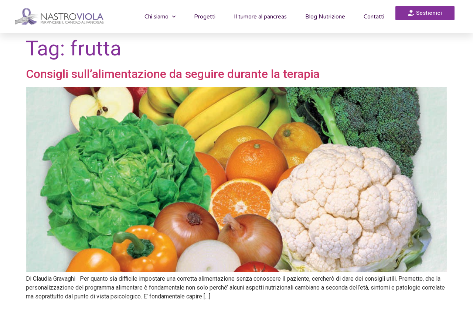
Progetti (204, 16)
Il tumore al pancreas (260, 16)
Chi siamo (160, 17)
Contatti (374, 16)
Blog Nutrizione (325, 16)
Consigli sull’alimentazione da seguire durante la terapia (173, 74)
